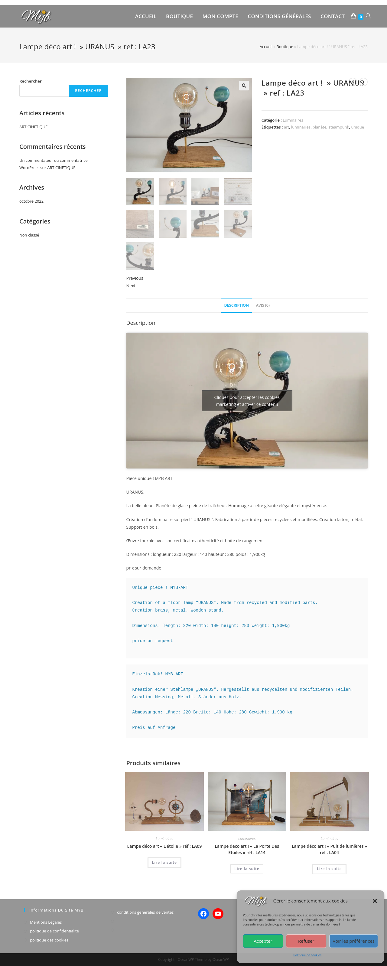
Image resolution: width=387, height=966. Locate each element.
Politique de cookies (307, 955)
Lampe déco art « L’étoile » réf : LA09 (164, 846)
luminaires (301, 127)
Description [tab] (236, 305)
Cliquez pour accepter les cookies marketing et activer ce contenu (247, 400)
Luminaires (293, 120)
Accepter (263, 941)
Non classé (29, 235)
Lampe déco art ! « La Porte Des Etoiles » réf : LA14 (247, 849)
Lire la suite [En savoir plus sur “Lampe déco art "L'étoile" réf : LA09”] (164, 862)
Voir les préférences (354, 941)
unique (357, 127)
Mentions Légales (46, 922)
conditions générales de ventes (145, 912)
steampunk (338, 127)
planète (320, 127)
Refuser (306, 941)
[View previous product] (353, 82)
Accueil (266, 46)
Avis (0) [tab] (263, 305)
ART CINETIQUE (33, 126)
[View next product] (363, 82)
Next (131, 286)
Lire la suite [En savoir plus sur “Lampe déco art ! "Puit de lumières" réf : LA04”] (329, 868)
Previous (134, 278)
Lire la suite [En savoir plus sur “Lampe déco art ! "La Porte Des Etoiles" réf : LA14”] (246, 868)
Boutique (284, 46)
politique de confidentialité (54, 931)
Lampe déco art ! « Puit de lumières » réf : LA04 (329, 849)
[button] (375, 901)
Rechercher (30, 81)
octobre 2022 (31, 201)
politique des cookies (49, 940)
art (286, 127)
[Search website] (368, 16)
